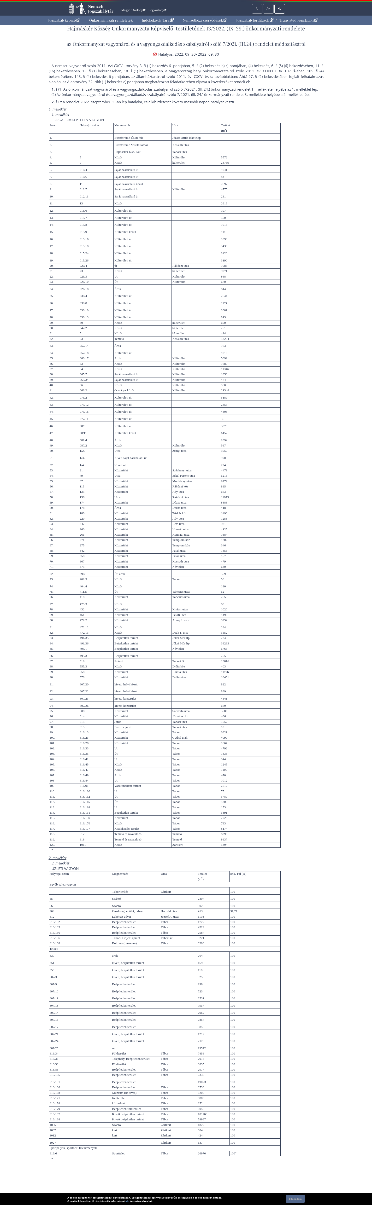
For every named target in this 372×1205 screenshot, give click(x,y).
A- (257, 8)
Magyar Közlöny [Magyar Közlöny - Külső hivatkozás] (133, 10)
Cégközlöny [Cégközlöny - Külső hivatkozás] (157, 10)
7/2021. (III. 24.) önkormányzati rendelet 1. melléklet (227, 89)
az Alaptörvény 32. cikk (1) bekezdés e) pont (99, 81)
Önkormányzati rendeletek (111, 20)
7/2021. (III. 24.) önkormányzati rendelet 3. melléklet (220, 94)
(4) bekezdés (258, 65)
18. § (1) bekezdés (139, 71)
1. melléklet (301, 89)
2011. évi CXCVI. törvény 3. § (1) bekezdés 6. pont (139, 65)
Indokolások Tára (158, 20)
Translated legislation (298, 20)
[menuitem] (64, 20)
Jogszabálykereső (64, 20)
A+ (268, 8)
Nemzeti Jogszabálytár (100, 9)
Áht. (242, 76)
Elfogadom (295, 1198)
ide (127, 1201)
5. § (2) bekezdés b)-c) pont (214, 65)
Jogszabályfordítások (254, 20)
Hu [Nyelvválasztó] (280, 8)
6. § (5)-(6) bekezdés (288, 65)
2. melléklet (293, 94)
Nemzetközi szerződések (205, 20)
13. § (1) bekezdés (97, 71)
